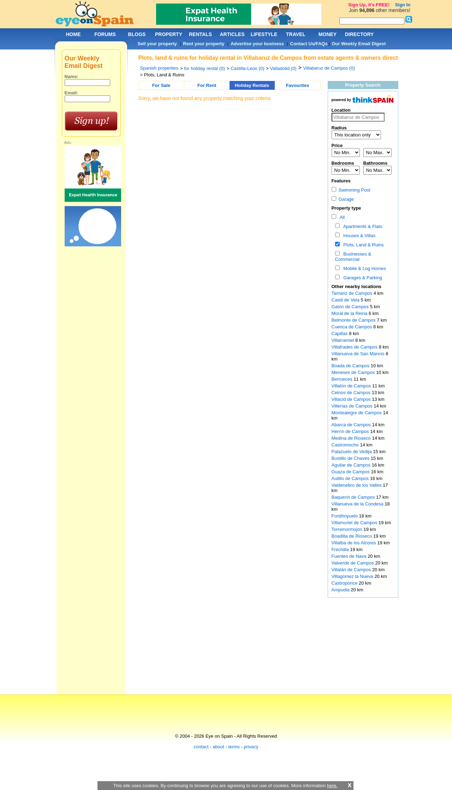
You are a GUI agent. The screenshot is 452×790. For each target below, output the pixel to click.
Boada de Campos (351, 365)
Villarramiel (344, 340)
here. (332, 785)
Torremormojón (348, 529)
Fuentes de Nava (350, 556)
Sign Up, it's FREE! (368, 4)
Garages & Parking (361, 277)
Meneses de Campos (354, 372)
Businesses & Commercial (353, 256)
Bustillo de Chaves (351, 458)
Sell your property (157, 43)
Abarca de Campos (352, 424)
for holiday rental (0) (204, 68)
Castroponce (345, 583)
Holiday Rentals (252, 85)
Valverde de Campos (353, 563)
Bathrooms (375, 163)
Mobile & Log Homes (363, 268)
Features (341, 180)
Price (337, 145)
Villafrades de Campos (355, 347)
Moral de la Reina (350, 313)
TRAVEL (295, 34)
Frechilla (341, 549)
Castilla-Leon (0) (247, 68)
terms (234, 746)
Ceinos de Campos (352, 392)
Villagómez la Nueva (353, 576)
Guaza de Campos (351, 471)
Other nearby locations (357, 286)
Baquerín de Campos (354, 497)
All (341, 217)
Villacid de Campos (352, 399)
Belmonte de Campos (354, 320)
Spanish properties (159, 68)
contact (201, 746)
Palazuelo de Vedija (352, 451)
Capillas (340, 333)
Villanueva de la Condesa (358, 504)
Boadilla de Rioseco (353, 536)
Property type (346, 208)
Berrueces (343, 379)
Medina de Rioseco (352, 438)
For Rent (206, 85)
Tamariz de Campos (353, 293)
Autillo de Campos (351, 478)
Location (341, 110)
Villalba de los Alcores (354, 542)
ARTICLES (232, 34)
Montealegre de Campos (357, 412)
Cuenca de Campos (353, 326)
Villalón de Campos (352, 385)
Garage (343, 199)
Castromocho (346, 444)
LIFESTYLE (264, 34)
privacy (251, 746)
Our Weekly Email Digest (359, 43)
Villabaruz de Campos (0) (329, 68)
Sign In (402, 4)
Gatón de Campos (351, 306)
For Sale (161, 85)
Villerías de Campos (353, 406)
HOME (73, 34)
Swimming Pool (351, 190)
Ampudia (341, 589)
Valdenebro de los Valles (357, 485)
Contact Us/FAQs (309, 43)
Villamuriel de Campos (355, 522)
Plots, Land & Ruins (362, 244)
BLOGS (137, 34)
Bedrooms (343, 163)
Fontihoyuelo (345, 516)
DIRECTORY (359, 34)
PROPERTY (168, 34)
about (218, 746)
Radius (339, 127)
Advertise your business (257, 43)
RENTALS (200, 34)
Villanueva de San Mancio (359, 353)
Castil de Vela (346, 300)
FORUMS (105, 34)
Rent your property (203, 43)
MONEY (328, 34)
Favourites (297, 85)
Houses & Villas (358, 235)
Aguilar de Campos (352, 465)
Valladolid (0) (283, 68)
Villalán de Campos (352, 569)
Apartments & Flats (361, 226)
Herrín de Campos (351, 431)
